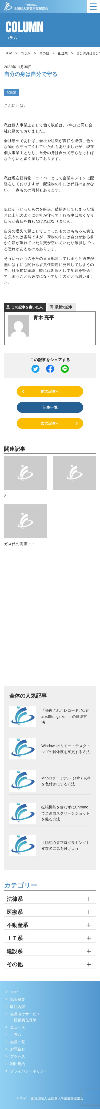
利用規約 (17, 1064)
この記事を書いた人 (27, 307)
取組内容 (17, 1007)
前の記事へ (50, 391)
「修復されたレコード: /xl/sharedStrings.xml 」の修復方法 (65, 716)
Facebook (10, 1082)
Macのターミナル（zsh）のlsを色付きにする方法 (65, 781)
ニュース (17, 1027)
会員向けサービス (25, 1014)
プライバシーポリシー (28, 1071)
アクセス (17, 1056)
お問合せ (17, 1049)
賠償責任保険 (25, 1020)
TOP (14, 992)
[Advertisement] (50, 622)
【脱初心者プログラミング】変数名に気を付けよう (65, 845)
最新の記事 (63, 307)
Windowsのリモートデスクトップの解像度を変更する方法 (65, 749)
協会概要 (17, 999)
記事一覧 (50, 407)
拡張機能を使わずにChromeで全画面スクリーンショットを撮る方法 (65, 813)
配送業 (11, 92)
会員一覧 (17, 1042)
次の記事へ (50, 423)
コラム (25, 53)
